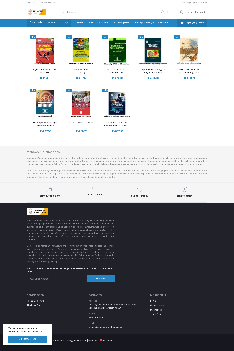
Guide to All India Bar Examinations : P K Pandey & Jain (117, 124)
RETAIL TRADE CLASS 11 (81, 122)
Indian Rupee (46, 3)
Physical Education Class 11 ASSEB (45, 71)
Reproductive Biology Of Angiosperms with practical (153, 71)
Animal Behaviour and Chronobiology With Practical (189, 71)
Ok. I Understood (27, 339)
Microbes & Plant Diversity (81, 71)
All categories (121, 22)
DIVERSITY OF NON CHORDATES (117, 71)
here (39, 331)
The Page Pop (34, 305)
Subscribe (101, 278)
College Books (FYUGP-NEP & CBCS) (154, 22)
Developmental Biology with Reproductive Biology (45, 124)
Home (80, 22)
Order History (157, 305)
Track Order (156, 314)
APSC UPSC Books (98, 22)
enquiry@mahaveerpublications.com (106, 327)
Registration (201, 12)
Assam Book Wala (35, 301)
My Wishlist (156, 310)
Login (189, 12)
